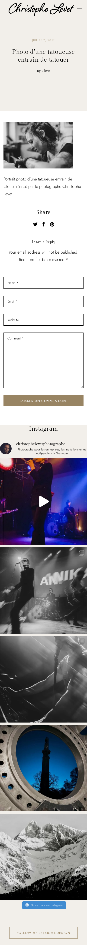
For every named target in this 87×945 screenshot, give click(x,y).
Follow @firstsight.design (43, 932)
